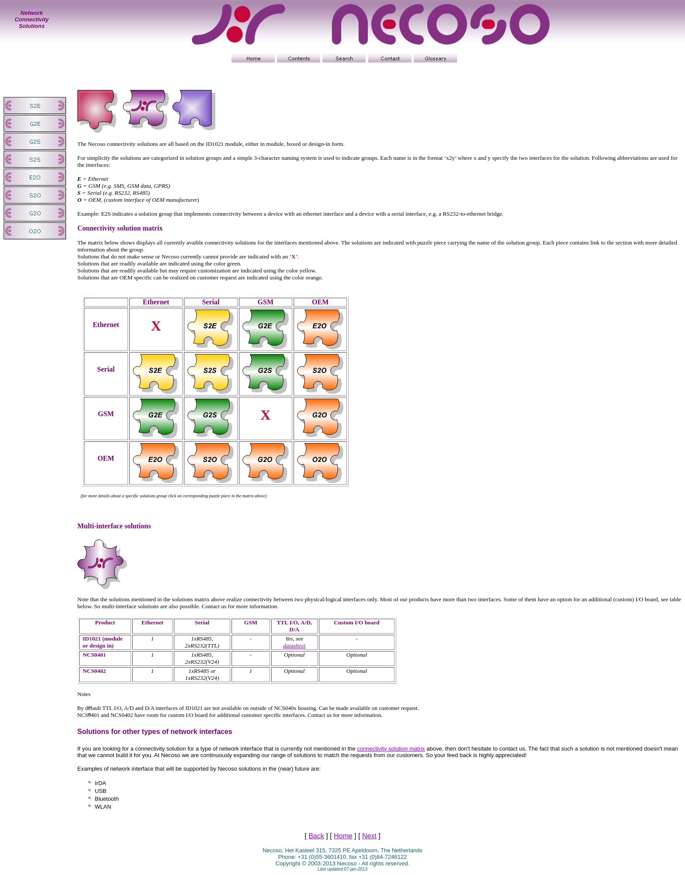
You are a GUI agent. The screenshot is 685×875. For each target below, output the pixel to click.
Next (369, 836)
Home (343, 836)
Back (316, 836)
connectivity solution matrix (391, 748)
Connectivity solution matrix (120, 228)
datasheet (294, 645)
